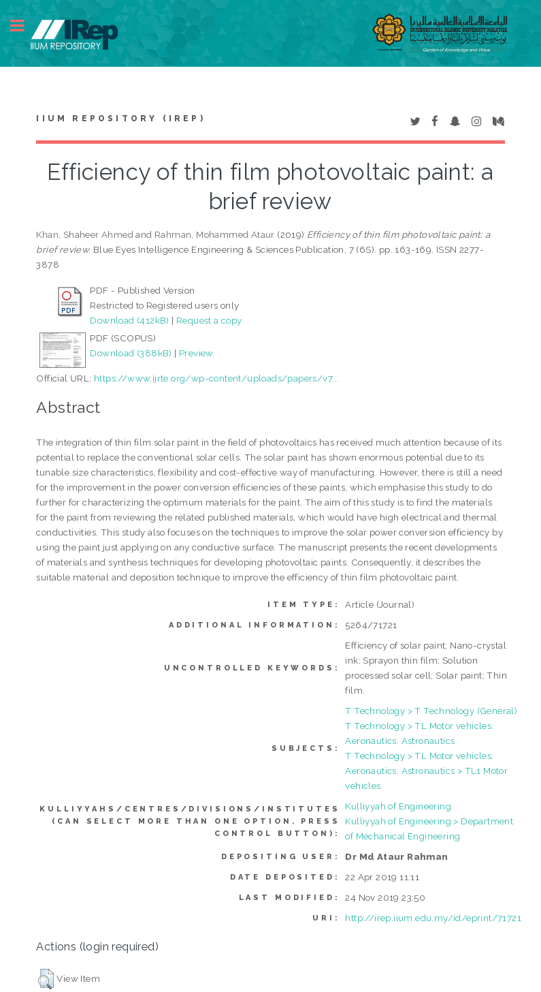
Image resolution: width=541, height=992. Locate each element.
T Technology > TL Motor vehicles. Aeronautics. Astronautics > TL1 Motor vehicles (426, 770)
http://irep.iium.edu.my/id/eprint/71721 (433, 917)
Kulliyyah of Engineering (398, 806)
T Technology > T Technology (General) (431, 710)
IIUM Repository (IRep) (120, 118)
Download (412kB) (129, 320)
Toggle (24, 25)
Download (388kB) (130, 352)
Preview (196, 352)
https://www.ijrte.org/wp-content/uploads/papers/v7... (216, 378)
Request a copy (209, 320)
